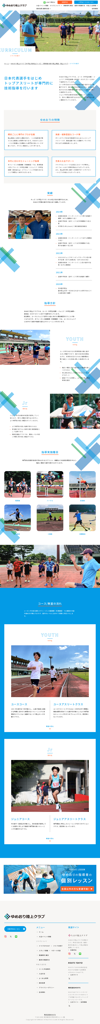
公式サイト (74, 975)
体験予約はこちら (16, 929)
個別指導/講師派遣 (43, 8)
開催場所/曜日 (68, 5)
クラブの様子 (58, 946)
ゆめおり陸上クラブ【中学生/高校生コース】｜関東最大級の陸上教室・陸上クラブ (39, 64)
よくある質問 (43, 978)
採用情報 (95, 8)
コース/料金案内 (44, 969)
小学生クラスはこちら (86, 2)
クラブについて (56, 5)
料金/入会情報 (92, 5)
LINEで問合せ (49, 2)
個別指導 (42, 983)
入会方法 (42, 974)
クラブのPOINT (44, 946)
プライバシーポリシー (46, 987)
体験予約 (65, 2)
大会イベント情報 (42, 5)
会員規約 (42, 992)
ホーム (6, 64)
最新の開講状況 (80, 5)
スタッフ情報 (43, 951)
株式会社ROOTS (50, 1015)
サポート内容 (56, 951)
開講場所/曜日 (44, 955)
